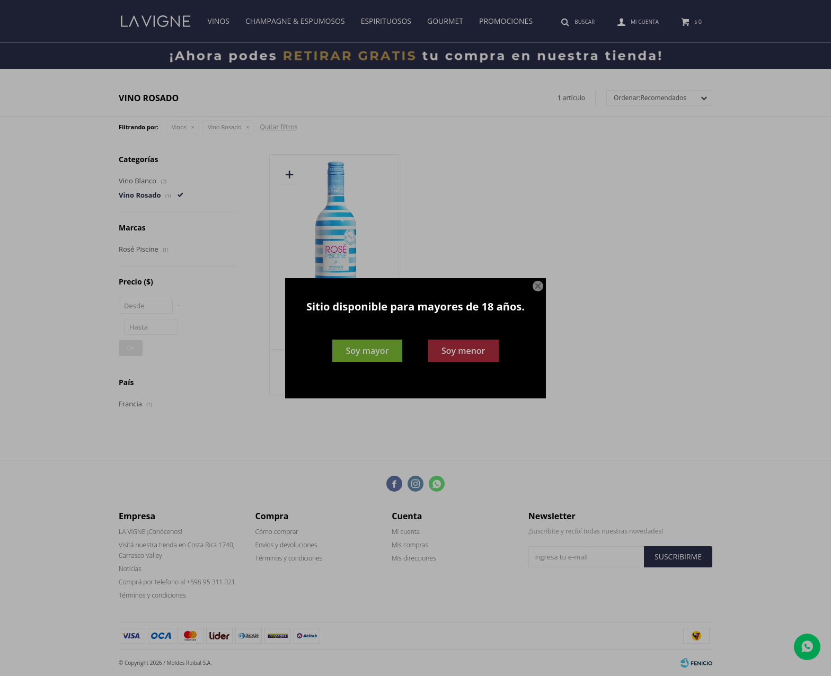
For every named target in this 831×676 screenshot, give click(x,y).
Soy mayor (367, 351)
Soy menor (463, 351)
